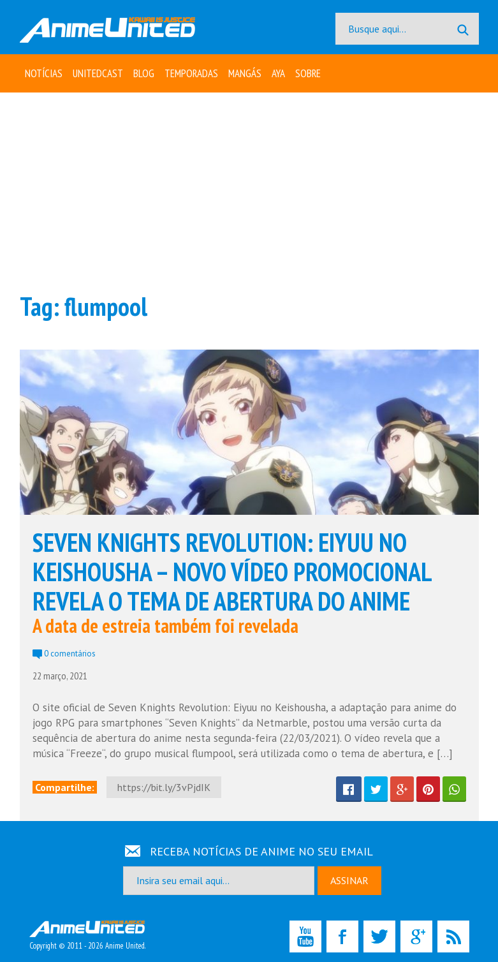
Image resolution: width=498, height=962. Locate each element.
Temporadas (191, 73)
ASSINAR (349, 880)
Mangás (244, 73)
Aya (278, 73)
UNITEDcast (98, 73)
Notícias (43, 73)
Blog (143, 73)
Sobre (308, 73)
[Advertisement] (249, 191)
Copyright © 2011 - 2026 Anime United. (87, 936)
